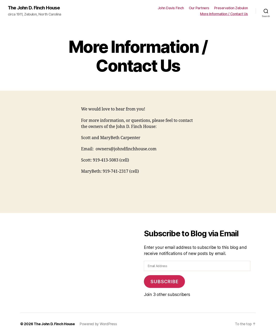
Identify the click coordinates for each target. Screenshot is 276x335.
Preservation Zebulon (231, 8)
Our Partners (199, 8)
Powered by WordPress (98, 324)
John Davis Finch (171, 8)
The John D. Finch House (34, 7)
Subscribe (164, 281)
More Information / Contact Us (224, 14)
